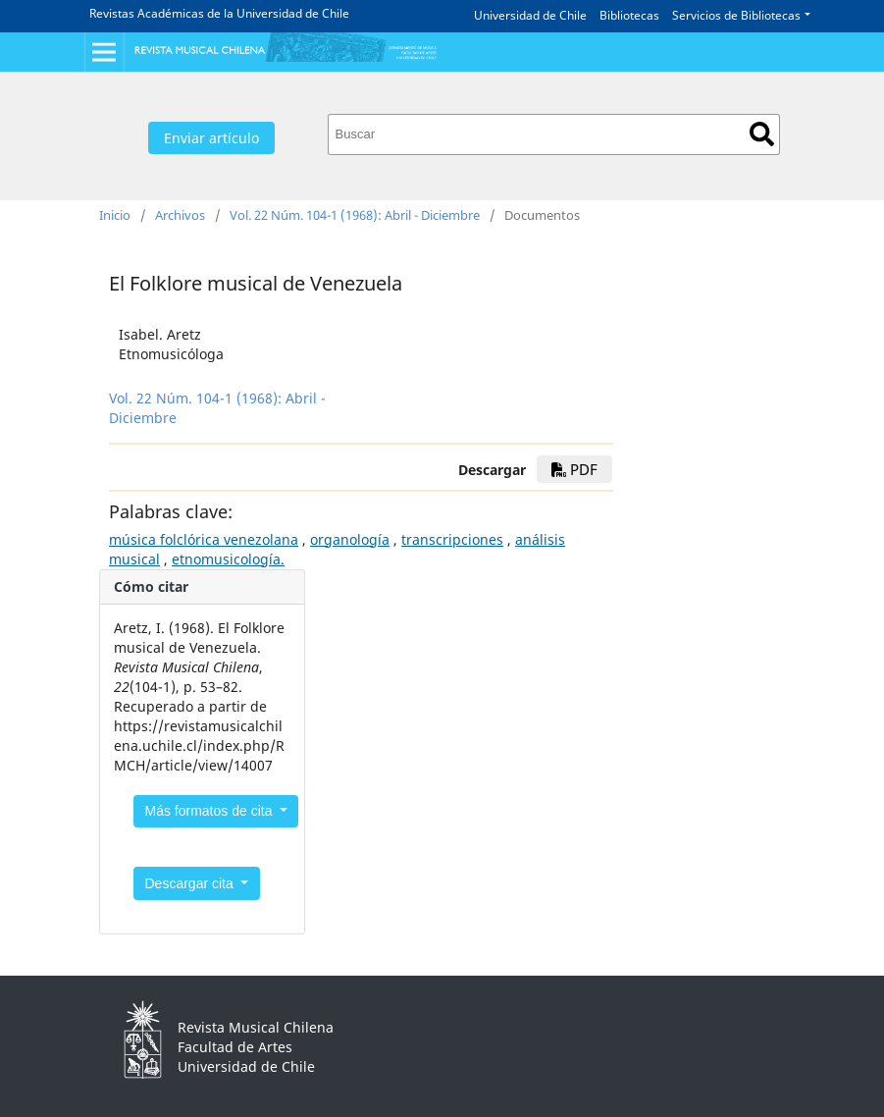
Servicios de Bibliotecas (736, 15)
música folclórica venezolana (203, 539)
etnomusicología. (228, 559)
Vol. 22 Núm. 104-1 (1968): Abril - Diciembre (355, 215)
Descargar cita (191, 883)
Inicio (114, 215)
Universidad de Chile (530, 15)
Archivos (180, 215)
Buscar (762, 134)
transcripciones (452, 539)
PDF (574, 469)
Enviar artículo (211, 138)
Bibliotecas (629, 15)
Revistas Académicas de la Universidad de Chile (219, 13)
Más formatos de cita (211, 811)
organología (350, 539)
